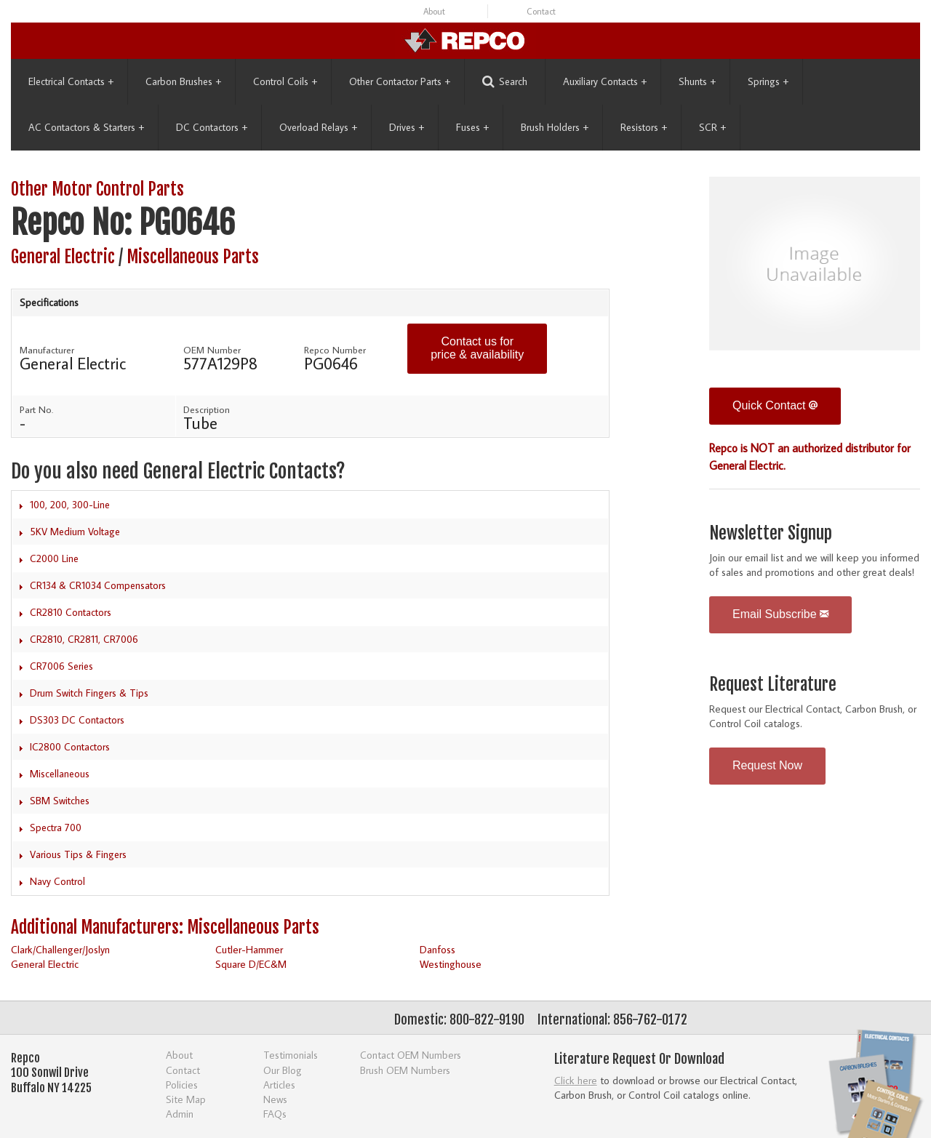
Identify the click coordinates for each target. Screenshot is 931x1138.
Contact (541, 11)
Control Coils (285, 81)
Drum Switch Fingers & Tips (89, 693)
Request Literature (772, 684)
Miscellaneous (59, 773)
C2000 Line (54, 558)
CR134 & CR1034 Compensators (98, 585)
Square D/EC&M (251, 964)
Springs (768, 81)
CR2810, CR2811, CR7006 (84, 639)
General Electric (63, 257)
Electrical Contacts (70, 81)
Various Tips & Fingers (78, 854)
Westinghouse (451, 964)
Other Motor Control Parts (97, 189)
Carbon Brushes (183, 81)
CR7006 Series (61, 666)
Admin (179, 1114)
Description (206, 409)
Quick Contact (775, 405)
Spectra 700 (55, 827)
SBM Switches (59, 800)
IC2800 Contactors (70, 746)
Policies (182, 1084)
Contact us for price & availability (477, 348)
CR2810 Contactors (70, 612)
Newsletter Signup (770, 533)
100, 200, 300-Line (70, 504)
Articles (279, 1084)
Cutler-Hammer (249, 949)
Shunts (697, 81)
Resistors (643, 127)
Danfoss (437, 949)
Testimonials (290, 1055)
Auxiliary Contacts (605, 81)
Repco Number (335, 349)
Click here (575, 1080)
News (275, 1099)
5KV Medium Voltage (75, 531)
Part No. (36, 409)
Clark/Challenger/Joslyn (60, 949)
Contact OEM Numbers (410, 1055)
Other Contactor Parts (399, 81)
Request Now (767, 765)
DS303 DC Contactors (77, 719)
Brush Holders (554, 127)
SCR (712, 127)
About (434, 11)
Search (504, 81)
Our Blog (282, 1070)
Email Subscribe (780, 614)
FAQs (275, 1114)
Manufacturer (47, 349)
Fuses (472, 127)
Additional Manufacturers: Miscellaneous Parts (165, 927)
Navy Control (57, 881)
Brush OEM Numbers (405, 1070)
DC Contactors (211, 127)
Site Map (186, 1099)
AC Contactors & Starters (86, 127)
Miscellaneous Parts (193, 257)
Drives (406, 127)
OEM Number (212, 349)
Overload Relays (318, 127)
